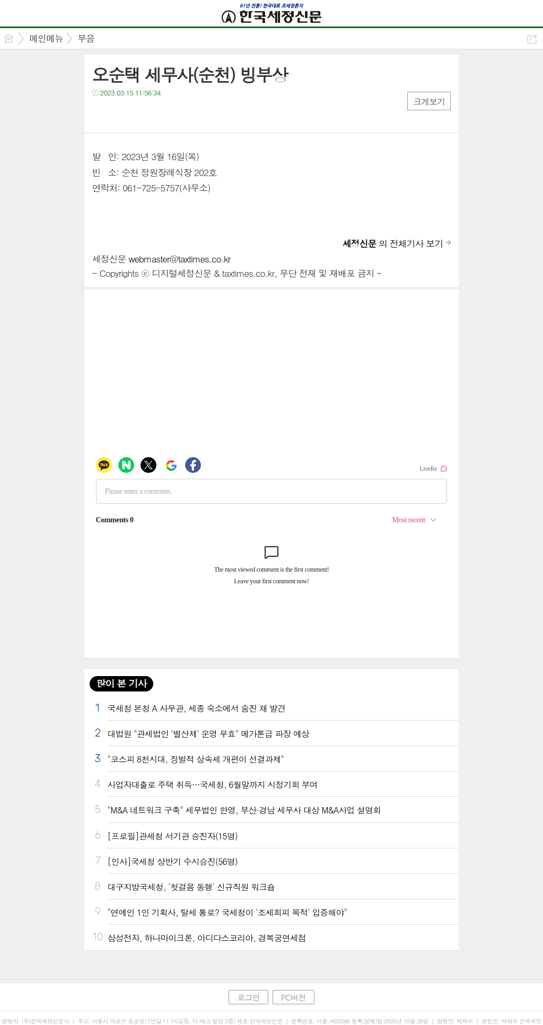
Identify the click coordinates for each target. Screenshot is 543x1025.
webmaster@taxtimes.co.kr (179, 258)
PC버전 (293, 997)
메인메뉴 (46, 38)
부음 (85, 38)
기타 (165, 114)
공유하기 (532, 39)
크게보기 (429, 101)
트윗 (122, 114)
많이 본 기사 (121, 683)
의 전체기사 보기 (393, 243)
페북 (101, 114)
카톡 (144, 114)
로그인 (248, 997)
